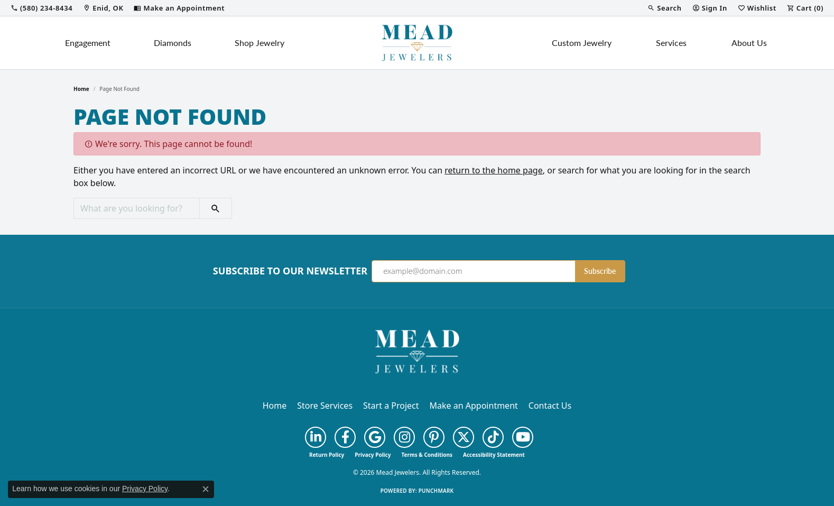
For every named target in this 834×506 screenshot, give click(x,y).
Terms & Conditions (426, 454)
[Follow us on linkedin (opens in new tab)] (315, 437)
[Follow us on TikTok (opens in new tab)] (493, 437)
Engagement (87, 42)
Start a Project (391, 405)
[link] (41, 8)
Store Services (325, 405)
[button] (664, 8)
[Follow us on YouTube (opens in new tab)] (522, 437)
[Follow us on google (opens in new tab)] (374, 437)
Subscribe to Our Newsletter (290, 271)
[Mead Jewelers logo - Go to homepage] (417, 42)
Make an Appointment (474, 405)
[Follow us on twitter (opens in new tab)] (463, 437)
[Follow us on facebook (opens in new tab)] (345, 437)
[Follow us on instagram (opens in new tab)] (404, 437)
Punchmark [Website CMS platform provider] (436, 490)
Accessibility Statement (494, 454)
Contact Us (550, 405)
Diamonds (172, 42)
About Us (749, 42)
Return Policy (326, 454)
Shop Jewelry (259, 42)
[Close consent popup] (205, 489)
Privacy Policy (373, 454)
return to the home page (493, 170)
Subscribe (600, 271)
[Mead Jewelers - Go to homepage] (417, 350)
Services (671, 42)
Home (81, 89)
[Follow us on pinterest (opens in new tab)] (433, 437)
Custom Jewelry (581, 42)
